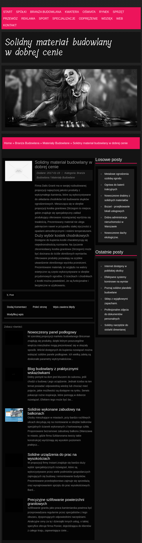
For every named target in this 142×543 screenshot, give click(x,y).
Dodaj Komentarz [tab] (17, 306)
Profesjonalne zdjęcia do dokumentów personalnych (116, 314)
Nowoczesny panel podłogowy (52, 332)
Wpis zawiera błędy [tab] (64, 306)
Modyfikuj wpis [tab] (15, 314)
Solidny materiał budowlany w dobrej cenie (100, 143)
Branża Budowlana (27, 143)
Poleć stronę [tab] (40, 306)
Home (8, 143)
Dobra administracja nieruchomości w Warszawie (115, 222)
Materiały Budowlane (56, 143)
